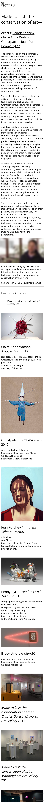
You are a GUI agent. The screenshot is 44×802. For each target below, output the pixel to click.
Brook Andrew (23, 33)
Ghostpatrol (10, 41)
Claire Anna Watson (16, 37)
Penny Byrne (10, 46)
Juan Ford (28, 41)
